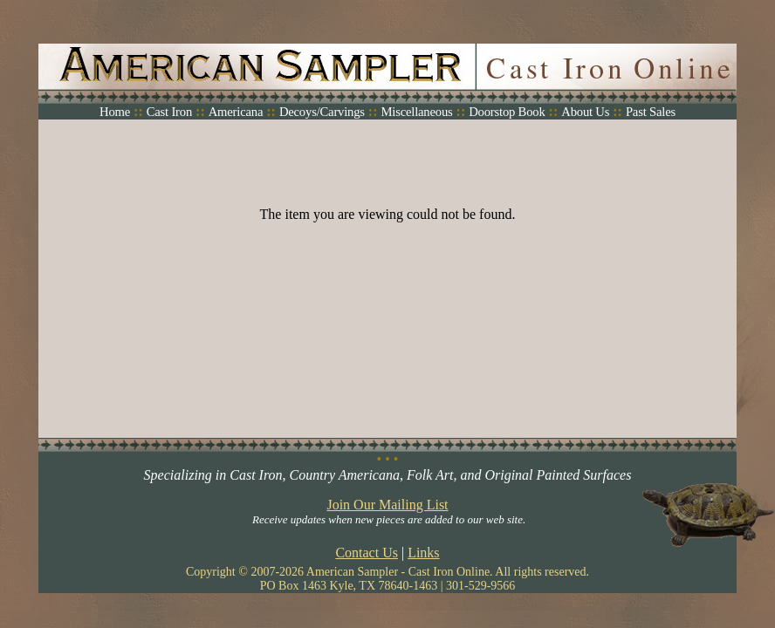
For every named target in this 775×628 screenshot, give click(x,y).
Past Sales (651, 112)
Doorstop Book (507, 112)
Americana (236, 112)
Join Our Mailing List (387, 504)
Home (114, 112)
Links (423, 552)
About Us (585, 112)
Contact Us (366, 552)
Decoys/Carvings (322, 112)
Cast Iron (169, 112)
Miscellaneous (416, 112)
